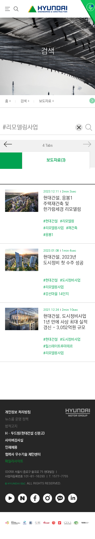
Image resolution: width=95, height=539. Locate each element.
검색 (24, 101)
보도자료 (45, 101)
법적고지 (11, 426)
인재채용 (11, 447)
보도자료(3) (56, 160)
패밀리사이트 (14, 461)
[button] (92, 100)
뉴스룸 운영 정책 (16, 419)
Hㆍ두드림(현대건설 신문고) (25, 433)
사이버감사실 (14, 440)
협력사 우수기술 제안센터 (23, 454)
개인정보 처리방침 (17, 412)
